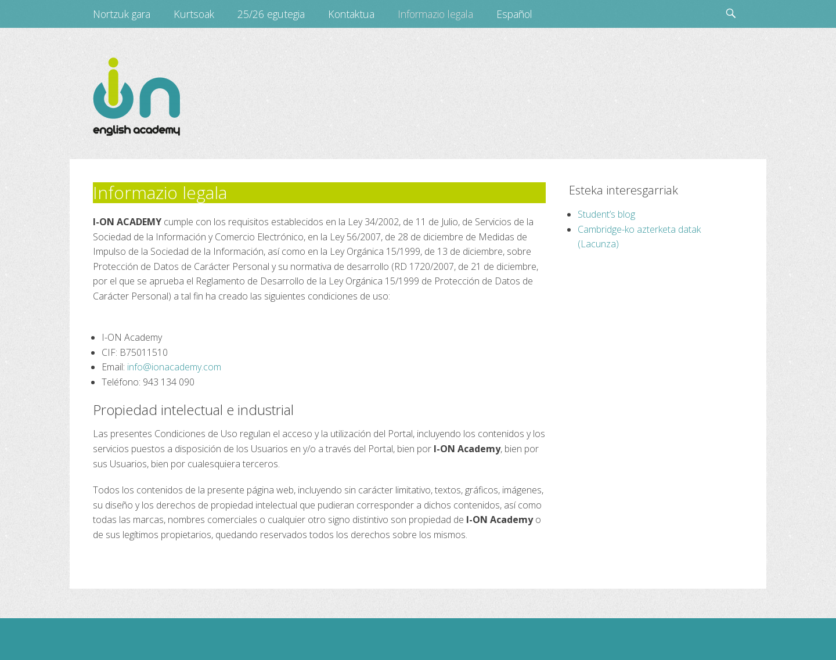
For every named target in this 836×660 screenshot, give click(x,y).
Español (514, 14)
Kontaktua (351, 14)
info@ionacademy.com (174, 366)
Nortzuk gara (121, 14)
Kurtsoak (194, 14)
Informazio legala (435, 14)
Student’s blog (606, 214)
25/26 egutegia (271, 14)
